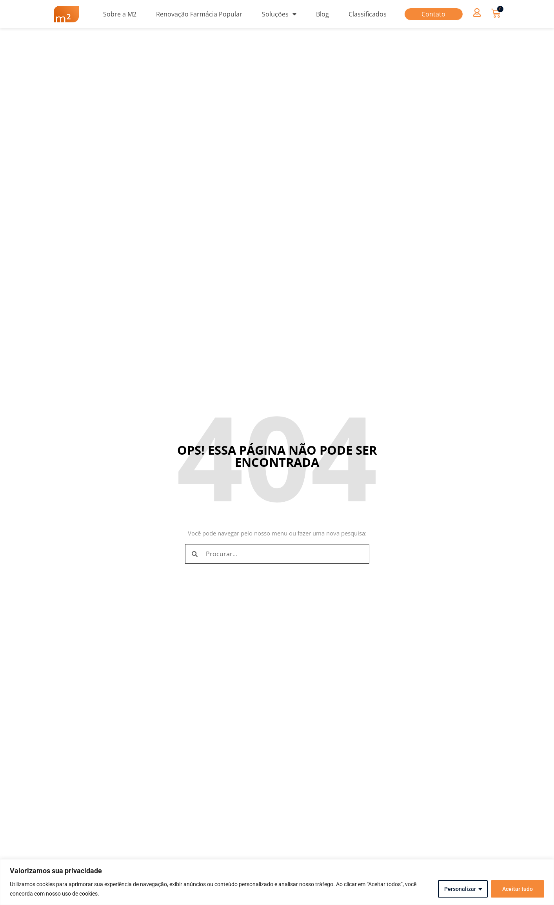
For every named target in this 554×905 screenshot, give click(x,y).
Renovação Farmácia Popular (199, 14)
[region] (277, 882)
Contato (433, 14)
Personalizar (460, 889)
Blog (322, 14)
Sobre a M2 (119, 14)
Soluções (279, 14)
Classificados (368, 14)
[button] (477, 12)
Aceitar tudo (517, 889)
